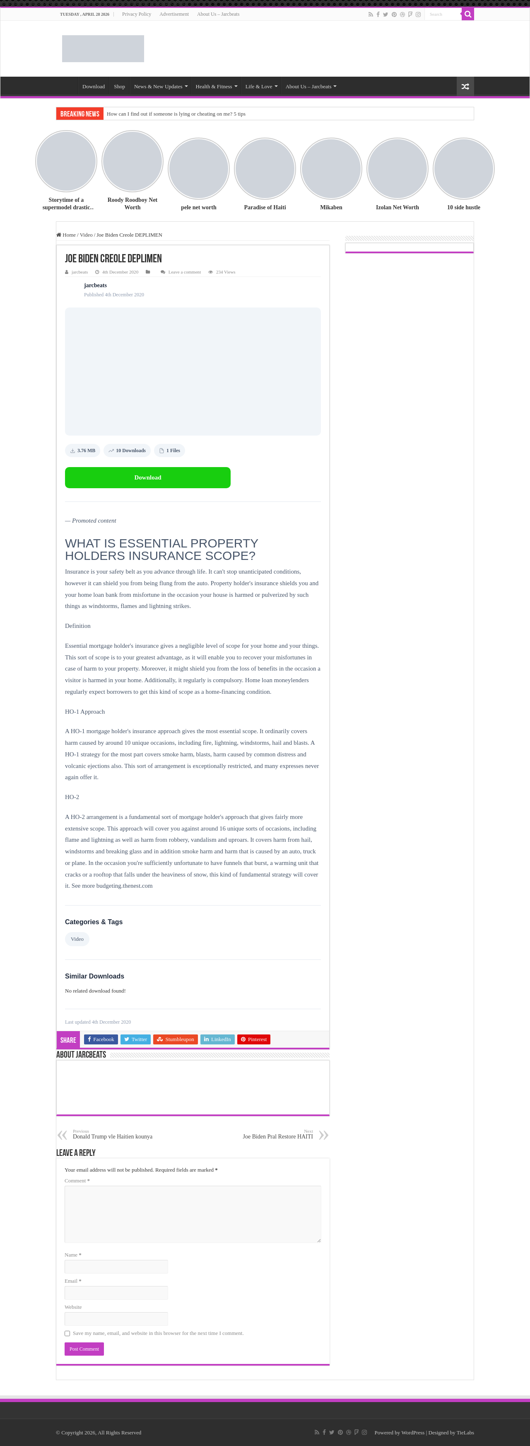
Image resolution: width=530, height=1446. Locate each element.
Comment (77, 1180)
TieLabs (465, 1432)
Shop (119, 86)
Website (73, 1307)
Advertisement (174, 14)
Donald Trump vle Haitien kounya (115, 1134)
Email (73, 1281)
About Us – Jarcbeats (218, 14)
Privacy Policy (136, 14)
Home (66, 235)
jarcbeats (80, 271)
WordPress (412, 1432)
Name (73, 1255)
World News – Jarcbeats (66, 85)
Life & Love (259, 86)
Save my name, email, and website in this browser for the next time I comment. (158, 1333)
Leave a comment (185, 271)
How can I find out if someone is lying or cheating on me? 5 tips (176, 114)
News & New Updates (158, 86)
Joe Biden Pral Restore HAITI (270, 1134)
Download (93, 86)
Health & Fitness (214, 86)
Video (86, 235)
